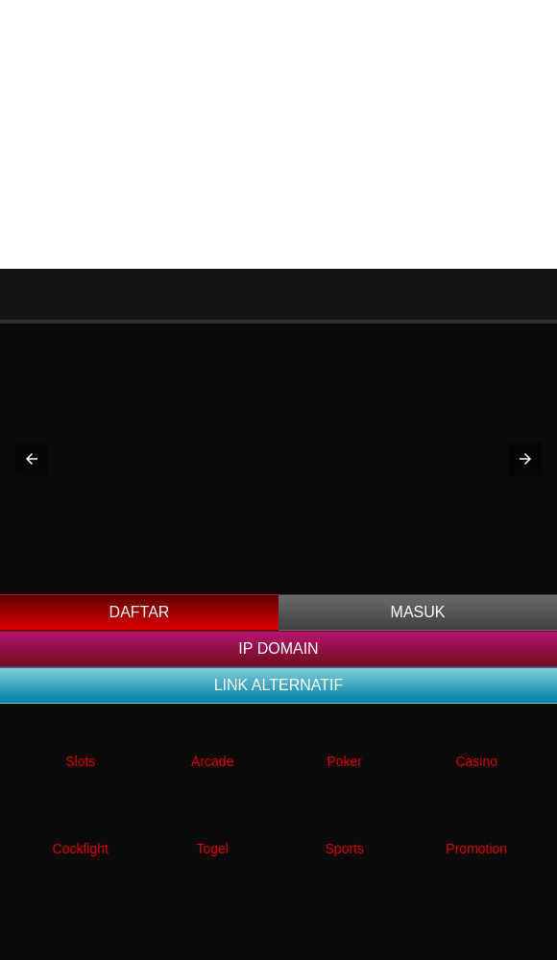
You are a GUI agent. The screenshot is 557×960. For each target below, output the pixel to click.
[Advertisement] (278, 134)
